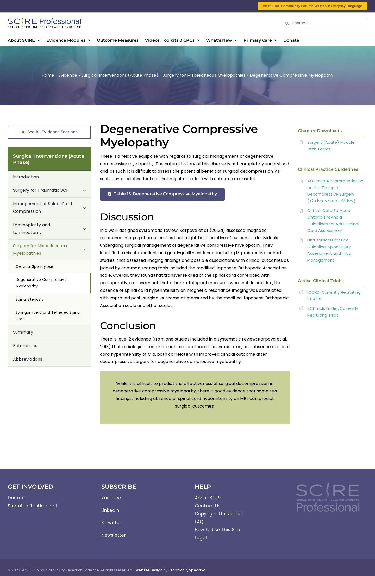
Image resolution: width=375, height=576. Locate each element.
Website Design (148, 570)
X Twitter (111, 522)
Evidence (67, 75)
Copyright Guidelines (219, 514)
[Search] (287, 23)
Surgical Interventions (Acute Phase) (119, 75)
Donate (16, 498)
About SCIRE (208, 498)
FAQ (199, 522)
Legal (201, 538)
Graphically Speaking (186, 570)
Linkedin (110, 510)
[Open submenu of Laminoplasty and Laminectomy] (87, 229)
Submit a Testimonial (32, 506)
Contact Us (208, 506)
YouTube (111, 498)
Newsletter (113, 535)
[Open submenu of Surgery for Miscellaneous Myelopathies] (87, 250)
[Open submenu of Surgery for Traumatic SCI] (87, 190)
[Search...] (324, 23)
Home (48, 75)
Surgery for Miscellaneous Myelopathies (204, 75)
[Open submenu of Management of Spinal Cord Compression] (87, 208)
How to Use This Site (217, 529)
